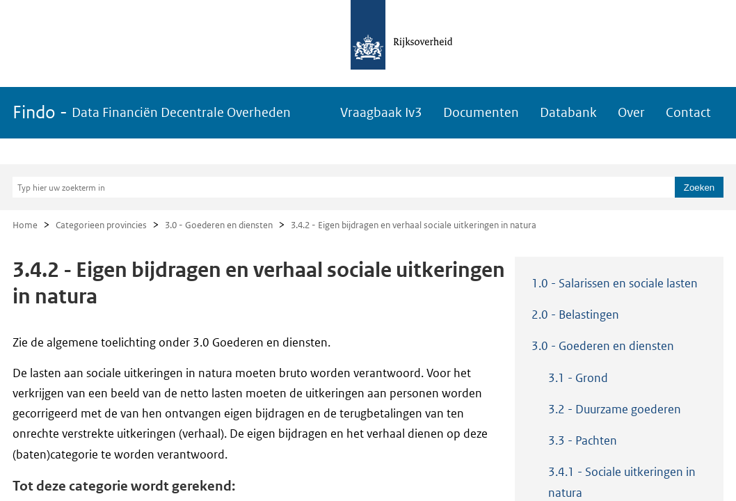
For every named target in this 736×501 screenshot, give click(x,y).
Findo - (152, 112)
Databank (568, 112)
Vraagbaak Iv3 (381, 112)
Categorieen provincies (101, 225)
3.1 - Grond (578, 377)
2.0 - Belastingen (575, 314)
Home (25, 225)
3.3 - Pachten (582, 440)
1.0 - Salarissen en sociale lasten (614, 283)
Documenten (481, 112)
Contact (688, 112)
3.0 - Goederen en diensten (219, 225)
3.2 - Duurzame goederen (614, 409)
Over (631, 112)
